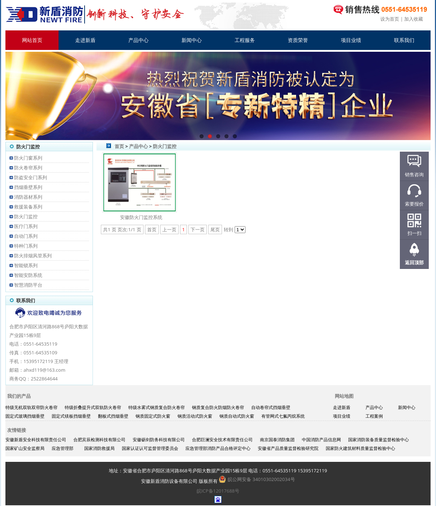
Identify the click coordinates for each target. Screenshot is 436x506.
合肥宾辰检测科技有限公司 (99, 440)
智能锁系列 (26, 265)
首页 (119, 146)
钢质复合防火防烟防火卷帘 (218, 407)
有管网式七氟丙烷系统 (283, 416)
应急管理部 (62, 448)
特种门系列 (26, 246)
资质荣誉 (298, 40)
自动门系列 (26, 236)
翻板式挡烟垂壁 (113, 416)
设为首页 (389, 19)
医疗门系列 (26, 226)
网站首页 (32, 40)
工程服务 (245, 40)
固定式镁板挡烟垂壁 (71, 416)
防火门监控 (26, 216)
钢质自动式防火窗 (236, 416)
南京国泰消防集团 (277, 440)
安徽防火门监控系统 (141, 217)
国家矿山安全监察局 (24, 448)
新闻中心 (191, 40)
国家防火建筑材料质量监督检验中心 (360, 448)
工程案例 (374, 416)
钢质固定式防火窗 (153, 416)
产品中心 (138, 40)
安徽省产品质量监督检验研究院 (288, 448)
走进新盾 (85, 40)
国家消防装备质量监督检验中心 (378, 440)
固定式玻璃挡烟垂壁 (24, 416)
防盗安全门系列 (30, 177)
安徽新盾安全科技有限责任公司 (35, 440)
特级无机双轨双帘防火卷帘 (31, 407)
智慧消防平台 (28, 285)
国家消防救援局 (99, 448)
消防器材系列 (28, 197)
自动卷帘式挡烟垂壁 (270, 407)
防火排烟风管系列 (33, 255)
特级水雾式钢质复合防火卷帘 (156, 407)
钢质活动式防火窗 (195, 416)
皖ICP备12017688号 (218, 491)
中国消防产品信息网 (321, 440)
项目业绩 (351, 40)
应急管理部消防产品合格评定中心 (218, 448)
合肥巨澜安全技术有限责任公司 (222, 440)
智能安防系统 (28, 275)
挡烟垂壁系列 (28, 187)
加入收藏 (413, 19)
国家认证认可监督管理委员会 (150, 448)
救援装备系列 (28, 206)
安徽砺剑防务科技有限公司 (159, 440)
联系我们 (404, 40)
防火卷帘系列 (28, 167)
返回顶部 (414, 262)
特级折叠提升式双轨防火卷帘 (93, 407)
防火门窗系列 (28, 158)
